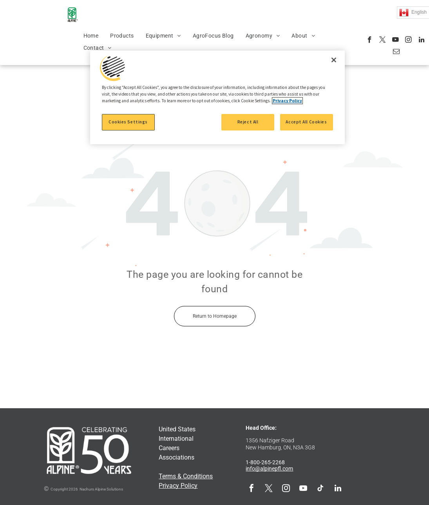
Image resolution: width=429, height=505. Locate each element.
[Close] (333, 60)
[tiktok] (320, 489)
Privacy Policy (178, 485)
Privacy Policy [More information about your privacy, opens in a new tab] (287, 100)
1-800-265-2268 (265, 462)
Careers (169, 448)
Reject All (248, 122)
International (176, 438)
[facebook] (370, 41)
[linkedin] (421, 41)
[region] (217, 97)
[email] (396, 52)
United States (177, 429)
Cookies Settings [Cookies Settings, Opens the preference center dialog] (128, 122)
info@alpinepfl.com (269, 468)
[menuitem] (91, 36)
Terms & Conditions (186, 476)
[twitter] (382, 41)
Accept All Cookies (306, 122)
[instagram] (408, 41)
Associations (176, 457)
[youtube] (395, 41)
